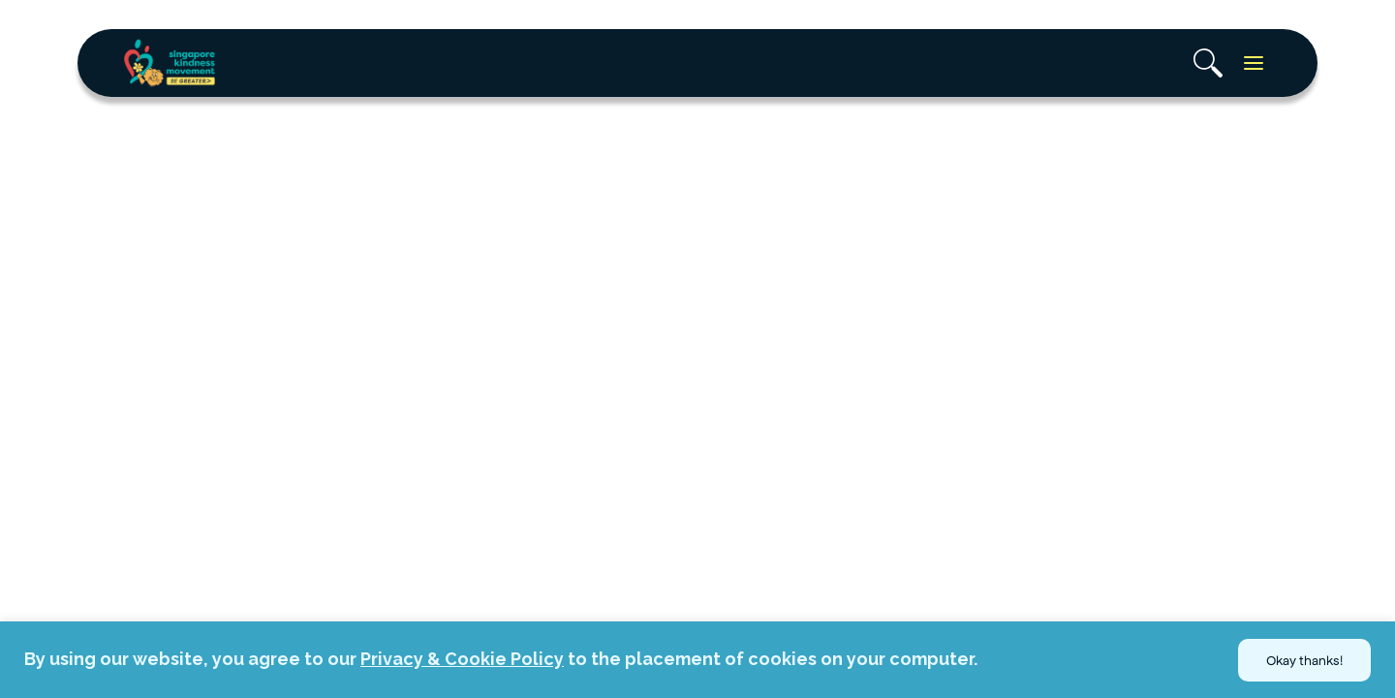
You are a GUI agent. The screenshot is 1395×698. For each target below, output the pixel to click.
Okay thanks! (1304, 659)
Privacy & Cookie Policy (462, 659)
